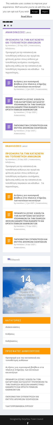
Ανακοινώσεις (34, 44)
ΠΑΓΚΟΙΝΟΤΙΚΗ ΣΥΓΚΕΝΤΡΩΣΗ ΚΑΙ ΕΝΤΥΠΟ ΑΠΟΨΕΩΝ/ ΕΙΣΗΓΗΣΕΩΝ (30, 125)
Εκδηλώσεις (10, 47)
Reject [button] (45, 11)
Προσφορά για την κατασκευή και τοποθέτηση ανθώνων (25, 40)
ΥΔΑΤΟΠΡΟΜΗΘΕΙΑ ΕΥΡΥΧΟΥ (19, 405)
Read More (26, 16)
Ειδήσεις (10, 332)
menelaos (12, 44)
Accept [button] (35, 11)
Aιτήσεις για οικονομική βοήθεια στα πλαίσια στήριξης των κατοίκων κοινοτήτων (30, 83)
